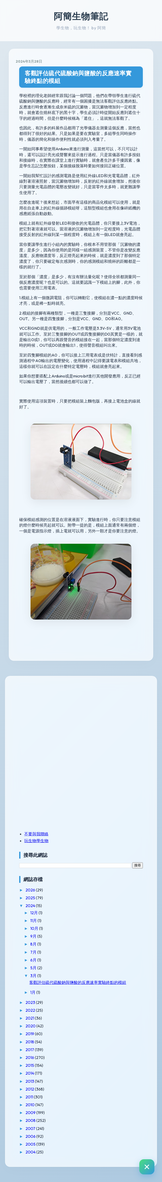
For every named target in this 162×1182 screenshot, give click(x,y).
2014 (30, 1073)
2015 (30, 1065)
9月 (33, 936)
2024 (30, 905)
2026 (30, 889)
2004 (30, 1151)
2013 (30, 1081)
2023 (30, 1002)
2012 (30, 1089)
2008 (30, 1120)
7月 (33, 952)
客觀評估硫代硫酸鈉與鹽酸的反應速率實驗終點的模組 (78, 76)
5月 (33, 967)
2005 (30, 1144)
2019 (30, 1033)
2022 (30, 1010)
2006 (30, 1136)
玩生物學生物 (36, 840)
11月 (34, 920)
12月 (34, 912)
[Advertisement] (50, 717)
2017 (30, 1049)
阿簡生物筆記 (81, 16)
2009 (30, 1112)
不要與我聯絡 (36, 833)
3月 (33, 975)
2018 (30, 1041)
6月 (33, 959)
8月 (33, 944)
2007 (30, 1128)
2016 (30, 1057)
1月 (33, 992)
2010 (30, 1104)
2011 (29, 1096)
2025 (30, 897)
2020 (30, 1025)
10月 (34, 928)
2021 (30, 1018)
